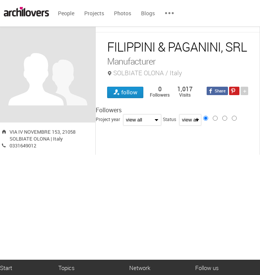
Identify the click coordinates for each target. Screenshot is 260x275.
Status (169, 119)
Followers (109, 110)
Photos (122, 13)
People (66, 13)
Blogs (148, 13)
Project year (108, 119)
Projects (94, 13)
